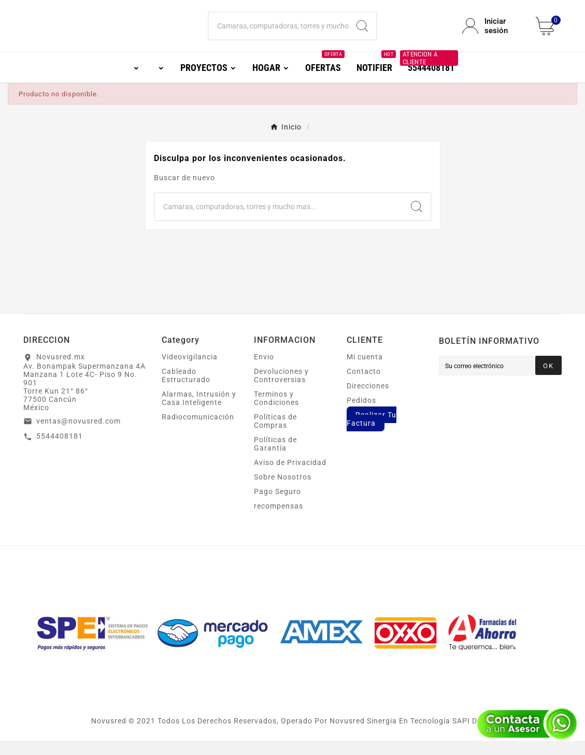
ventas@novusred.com (78, 435)
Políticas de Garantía (275, 457)
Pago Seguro (277, 505)
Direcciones (368, 400)
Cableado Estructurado (186, 389)
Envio (264, 371)
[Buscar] (278, 33)
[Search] (362, 33)
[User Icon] (492, 33)
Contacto (364, 385)
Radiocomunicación (198, 431)
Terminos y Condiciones (276, 412)
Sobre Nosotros (282, 491)
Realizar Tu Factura (371, 433)
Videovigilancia (190, 371)
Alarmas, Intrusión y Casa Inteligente (199, 412)
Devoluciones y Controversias (281, 389)
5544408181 (59, 450)
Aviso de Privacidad (290, 476)
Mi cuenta (365, 371)
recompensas (278, 520)
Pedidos (361, 414)
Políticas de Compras (275, 435)
